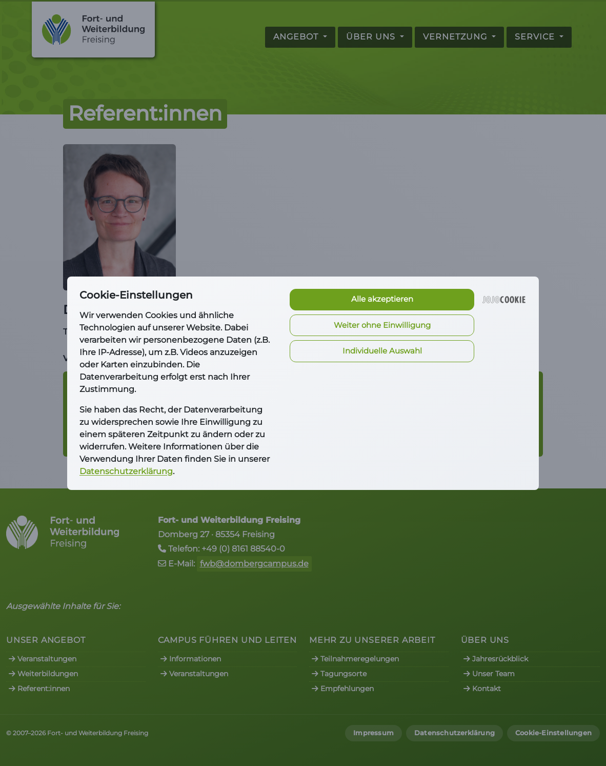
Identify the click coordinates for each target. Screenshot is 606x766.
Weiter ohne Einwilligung (382, 325)
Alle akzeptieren (382, 299)
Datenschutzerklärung (126, 471)
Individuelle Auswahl (382, 351)
